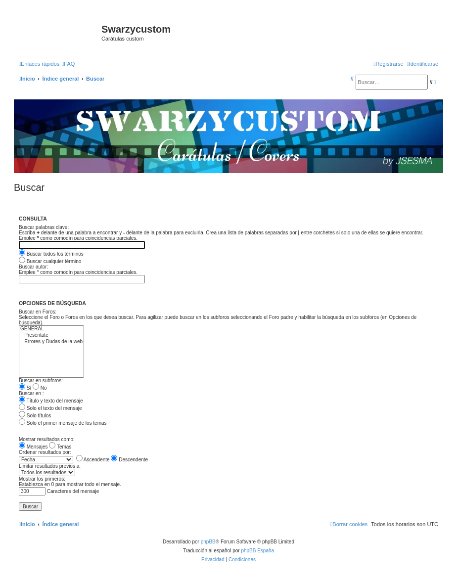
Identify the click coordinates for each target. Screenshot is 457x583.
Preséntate (51, 335)
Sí (25, 388)
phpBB (208, 541)
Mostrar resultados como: (47, 439)
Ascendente (93, 459)
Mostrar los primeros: (42, 479)
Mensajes (33, 446)
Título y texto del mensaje (51, 401)
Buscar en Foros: (37, 311)
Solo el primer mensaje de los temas (63, 423)
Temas (60, 446)
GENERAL (51, 329)
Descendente (129, 459)
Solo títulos (35, 415)
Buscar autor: (33, 266)
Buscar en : (31, 393)
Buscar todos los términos (51, 254)
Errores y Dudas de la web (51, 342)
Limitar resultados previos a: (50, 466)
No (40, 388)
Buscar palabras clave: (44, 227)
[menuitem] (68, 64)
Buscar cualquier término (50, 261)
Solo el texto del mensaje (50, 408)
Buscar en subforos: (41, 380)
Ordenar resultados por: (45, 452)
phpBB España (257, 550)
